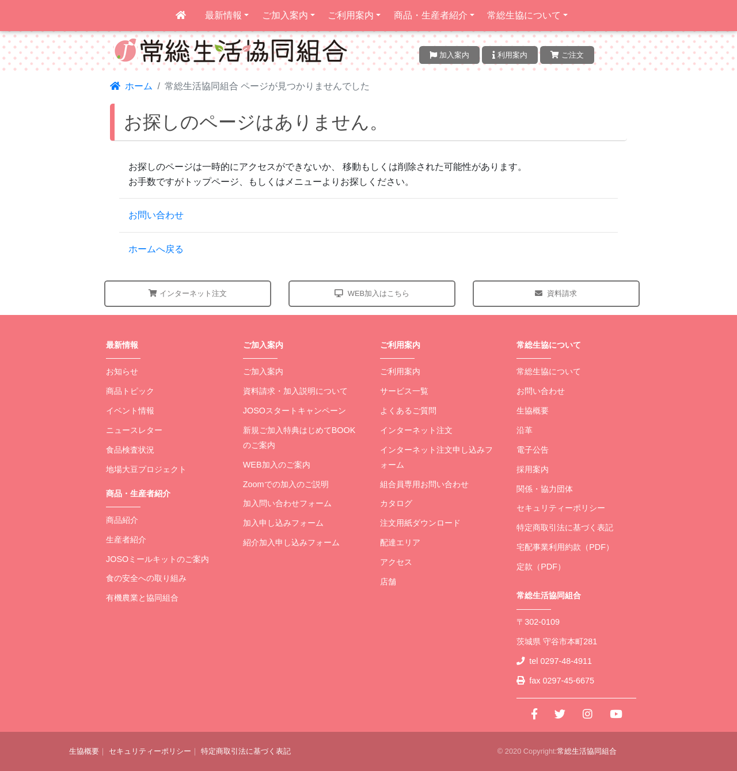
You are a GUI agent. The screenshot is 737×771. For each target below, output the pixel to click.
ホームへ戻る (156, 249)
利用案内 (509, 55)
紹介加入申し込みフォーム (291, 542)
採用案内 (532, 469)
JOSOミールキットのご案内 (157, 559)
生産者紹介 (126, 539)
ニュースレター (134, 430)
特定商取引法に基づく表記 (564, 527)
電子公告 (532, 449)
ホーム (131, 86)
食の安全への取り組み (146, 578)
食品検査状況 (130, 449)
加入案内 (449, 55)
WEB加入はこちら (372, 293)
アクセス (396, 562)
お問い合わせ (156, 215)
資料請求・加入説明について (295, 391)
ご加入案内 (285, 15)
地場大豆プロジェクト (146, 469)
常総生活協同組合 (587, 751)
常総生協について (524, 15)
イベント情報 (130, 410)
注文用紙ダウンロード (420, 522)
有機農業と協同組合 (142, 597)
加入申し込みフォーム (283, 522)
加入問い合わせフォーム (287, 503)
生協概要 (532, 410)
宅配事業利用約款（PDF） (565, 547)
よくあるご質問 (408, 410)
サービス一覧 (404, 391)
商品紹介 (122, 520)
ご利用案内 (351, 15)
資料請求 (556, 293)
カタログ (396, 503)
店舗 (388, 581)
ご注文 (567, 55)
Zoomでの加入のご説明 (286, 484)
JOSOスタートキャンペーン (294, 410)
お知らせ (122, 371)
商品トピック (130, 391)
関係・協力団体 (544, 488)
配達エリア (400, 542)
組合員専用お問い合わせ (424, 484)
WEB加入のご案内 (276, 464)
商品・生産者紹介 (431, 15)
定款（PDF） (540, 566)
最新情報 (223, 15)
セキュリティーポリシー (560, 507)
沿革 (524, 430)
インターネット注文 (188, 293)
